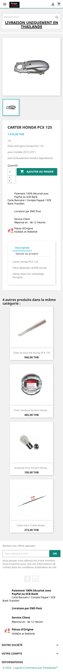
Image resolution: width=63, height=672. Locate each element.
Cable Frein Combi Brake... (31, 525)
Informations (12, 662)
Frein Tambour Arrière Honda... (31, 410)
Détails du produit (27, 253)
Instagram (35, 578)
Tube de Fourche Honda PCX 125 (31, 352)
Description (22, 247)
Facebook (27, 578)
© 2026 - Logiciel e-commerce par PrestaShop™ (30, 667)
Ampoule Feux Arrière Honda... (31, 467)
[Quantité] (12, 171)
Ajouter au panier (37, 172)
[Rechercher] (31, 16)
